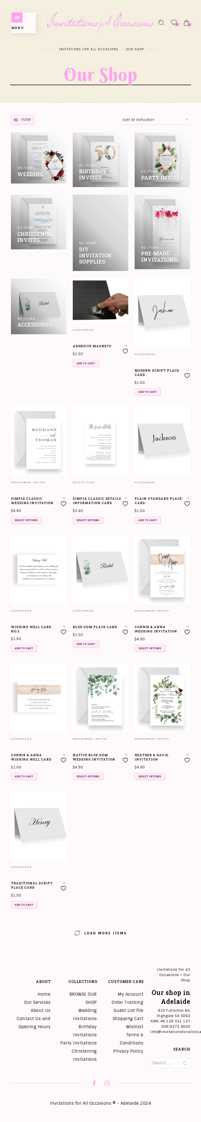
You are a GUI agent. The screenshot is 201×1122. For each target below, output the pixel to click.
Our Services (37, 1002)
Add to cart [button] (86, 363)
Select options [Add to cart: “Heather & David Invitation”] (149, 776)
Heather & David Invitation (151, 757)
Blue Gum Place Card (95, 627)
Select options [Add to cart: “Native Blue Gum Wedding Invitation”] (88, 776)
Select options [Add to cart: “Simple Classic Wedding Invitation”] (26, 520)
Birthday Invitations (85, 1031)
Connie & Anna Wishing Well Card (31, 757)
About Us (40, 1010)
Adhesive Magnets (92, 346)
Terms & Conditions (131, 1039)
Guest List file (128, 1010)
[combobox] (155, 120)
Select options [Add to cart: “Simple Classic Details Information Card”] (88, 520)
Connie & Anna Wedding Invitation (156, 629)
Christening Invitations (84, 1055)
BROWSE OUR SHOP (83, 998)
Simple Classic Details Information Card (97, 500)
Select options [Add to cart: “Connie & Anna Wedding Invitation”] (149, 648)
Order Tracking (127, 1002)
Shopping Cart (128, 1018)
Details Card (84, 482)
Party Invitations (78, 1043)
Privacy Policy (128, 1051)
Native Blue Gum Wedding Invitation (94, 757)
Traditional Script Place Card (32, 885)
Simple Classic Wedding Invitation (32, 500)
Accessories (83, 329)
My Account (130, 994)
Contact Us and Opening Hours (33, 1022)
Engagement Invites (28, 482)
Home (44, 994)
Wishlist (134, 1026)
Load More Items (100, 932)
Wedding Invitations (85, 1014)
